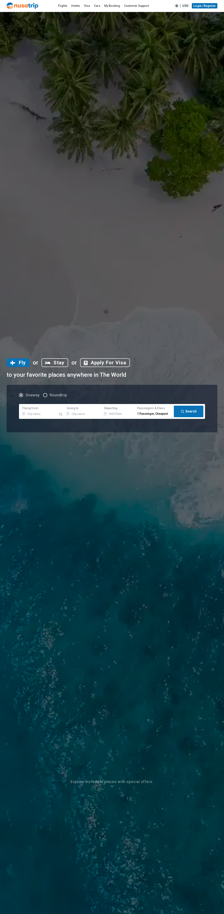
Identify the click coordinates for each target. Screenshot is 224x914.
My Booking (112, 5)
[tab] (18, 362)
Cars (97, 5)
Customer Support (136, 5)
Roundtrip (58, 395)
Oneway (33, 395)
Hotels (75, 5)
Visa (87, 5)
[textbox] (38, 411)
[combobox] (38, 411)
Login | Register (204, 5)
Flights (62, 5)
